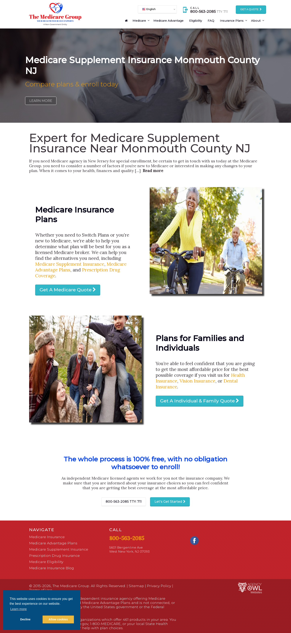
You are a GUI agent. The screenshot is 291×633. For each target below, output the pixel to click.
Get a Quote (249, 9)
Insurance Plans (232, 20)
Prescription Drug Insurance (54, 555)
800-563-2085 (124, 501)
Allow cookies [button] (58, 619)
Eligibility (195, 20)
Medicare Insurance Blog (51, 568)
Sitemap (136, 586)
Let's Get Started (168, 501)
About (256, 20)
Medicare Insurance (47, 537)
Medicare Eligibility (46, 562)
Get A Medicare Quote (66, 290)
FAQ (211, 20)
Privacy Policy (159, 586)
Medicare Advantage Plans (53, 543)
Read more (153, 170)
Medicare (139, 20)
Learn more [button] (18, 609)
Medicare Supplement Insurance (69, 264)
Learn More (40, 101)
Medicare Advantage (168, 20)
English (149, 9)
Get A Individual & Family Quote (197, 401)
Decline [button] (25, 619)
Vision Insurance (197, 381)
